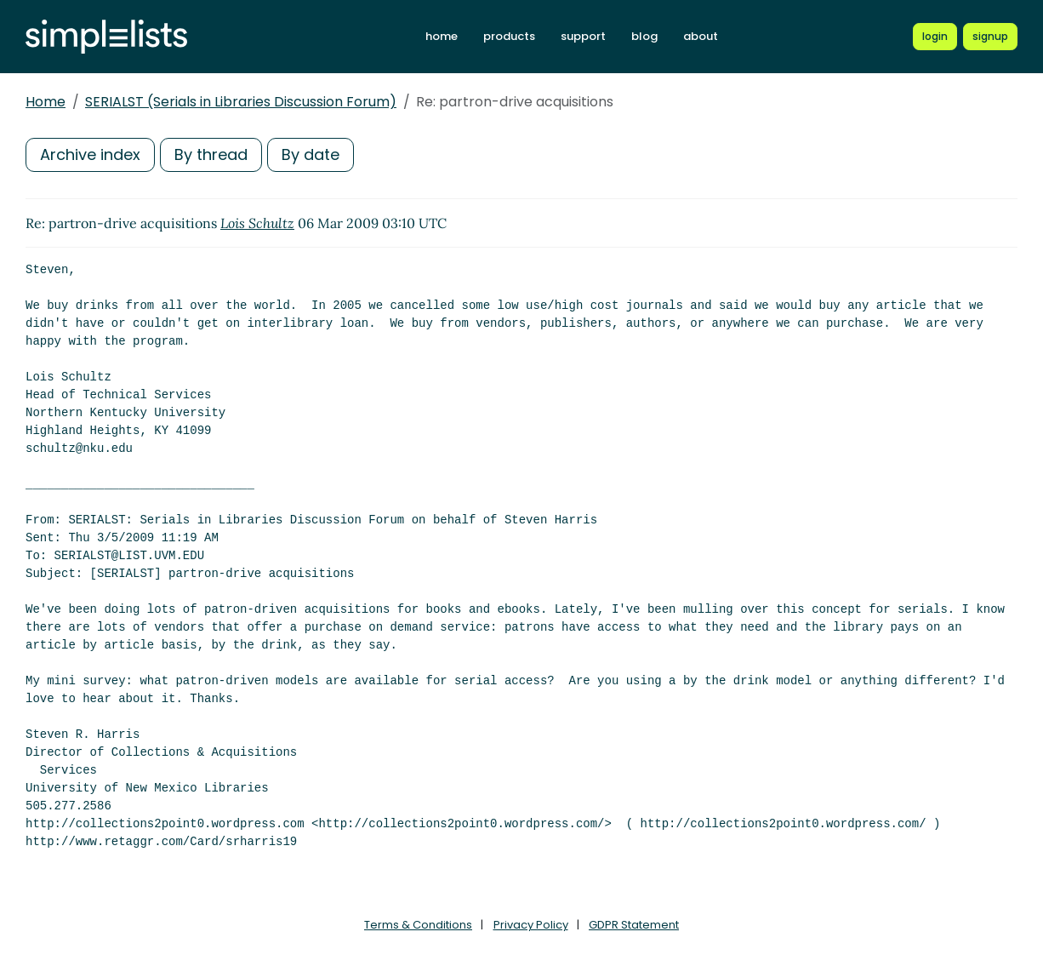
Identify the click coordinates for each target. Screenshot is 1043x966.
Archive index (90, 154)
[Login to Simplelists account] (935, 36)
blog (644, 36)
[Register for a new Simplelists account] (990, 36)
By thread (211, 154)
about (700, 36)
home (441, 36)
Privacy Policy (530, 925)
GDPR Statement (634, 925)
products (509, 36)
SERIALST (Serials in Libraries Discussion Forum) (240, 101)
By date (310, 154)
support (583, 36)
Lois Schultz (257, 222)
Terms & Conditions (418, 925)
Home (46, 101)
